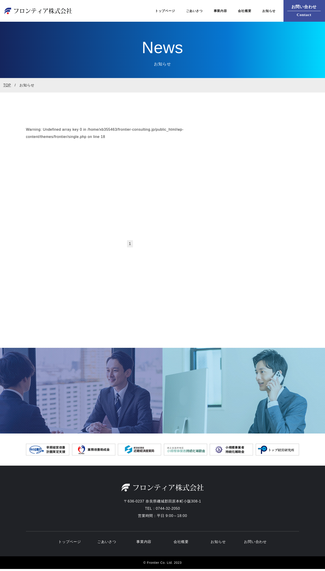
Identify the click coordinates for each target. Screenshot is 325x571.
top (7, 86)
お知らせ (268, 11)
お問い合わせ (255, 543)
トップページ (160, 11)
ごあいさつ (191, 11)
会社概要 (243, 11)
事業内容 (218, 11)
